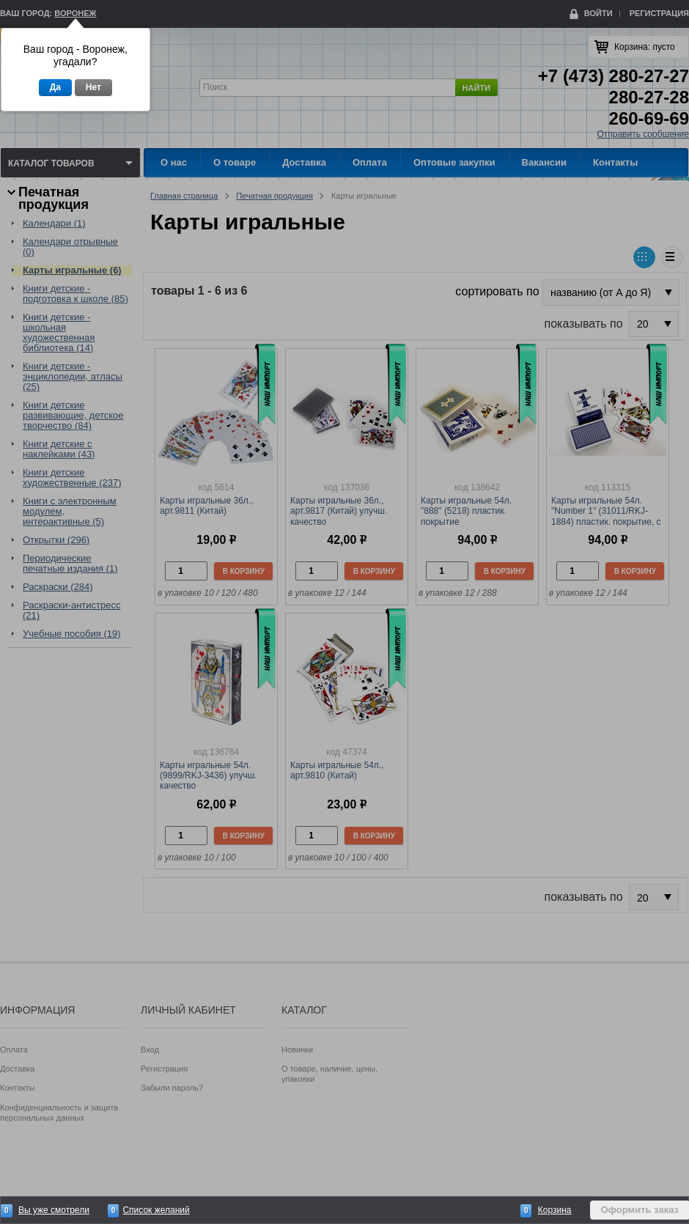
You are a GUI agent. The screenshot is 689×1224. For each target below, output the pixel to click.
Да (55, 87)
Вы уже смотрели (53, 1210)
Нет (93, 87)
